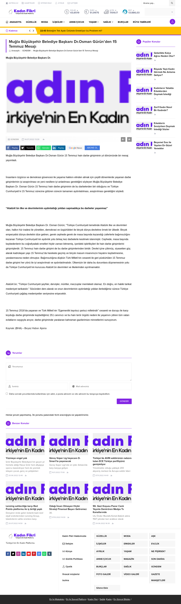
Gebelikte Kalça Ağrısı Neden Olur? (164, 54)
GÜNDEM (26, 50)
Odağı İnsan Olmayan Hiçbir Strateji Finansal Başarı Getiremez (68, 508)
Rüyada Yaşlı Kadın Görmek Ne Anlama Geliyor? (164, 72)
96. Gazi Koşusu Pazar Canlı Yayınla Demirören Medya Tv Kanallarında (108, 509)
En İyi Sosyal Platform (76, 599)
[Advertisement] (68, 339)
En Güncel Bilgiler (122, 599)
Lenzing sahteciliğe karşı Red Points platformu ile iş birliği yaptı (24, 508)
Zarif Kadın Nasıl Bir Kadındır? (163, 109)
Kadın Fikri (93, 599)
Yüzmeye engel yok (16, 458)
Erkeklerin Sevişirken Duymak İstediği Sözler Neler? (164, 128)
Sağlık (102, 599)
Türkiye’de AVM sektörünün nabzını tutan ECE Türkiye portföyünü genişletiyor (112, 461)
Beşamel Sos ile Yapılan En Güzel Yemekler (163, 145)
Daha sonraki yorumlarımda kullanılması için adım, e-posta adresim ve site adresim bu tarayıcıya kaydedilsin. (59, 394)
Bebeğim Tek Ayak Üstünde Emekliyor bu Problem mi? (71, 30)
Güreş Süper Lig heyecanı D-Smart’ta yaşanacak (64, 460)
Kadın (109, 599)
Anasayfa (14, 50)
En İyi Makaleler (56, 599)
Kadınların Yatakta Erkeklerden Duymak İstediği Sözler (164, 93)
